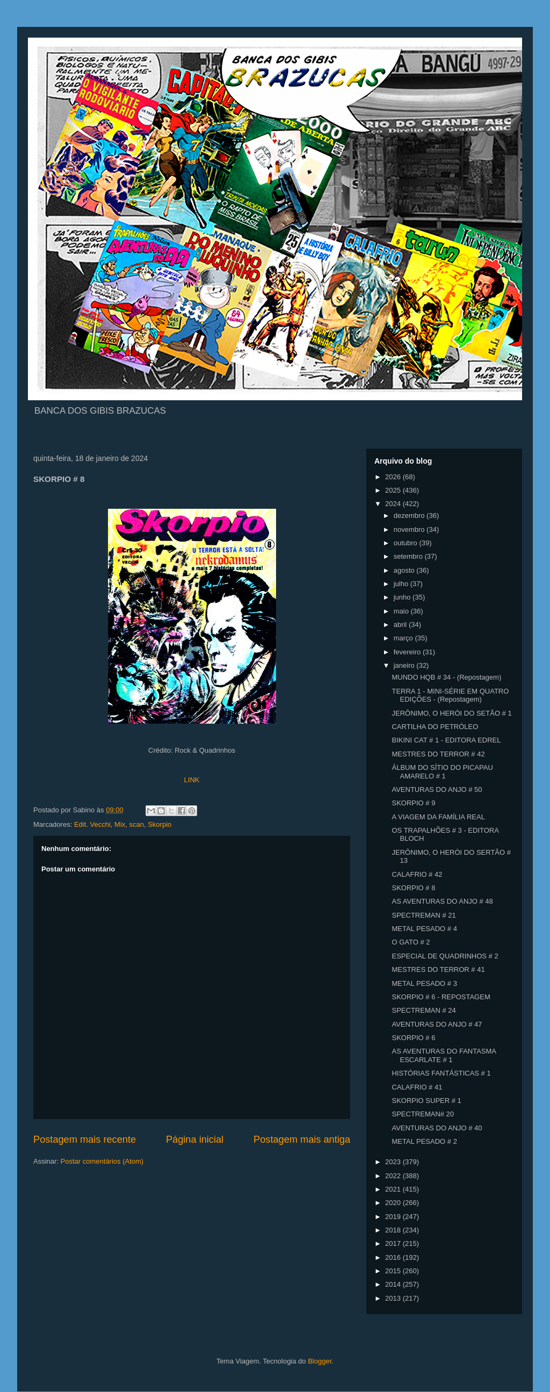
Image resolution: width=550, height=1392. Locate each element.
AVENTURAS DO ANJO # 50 (437, 789)
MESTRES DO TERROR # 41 (438, 969)
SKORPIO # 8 (413, 888)
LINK (192, 780)
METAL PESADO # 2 (424, 1141)
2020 (394, 1203)
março (404, 638)
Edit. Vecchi (92, 824)
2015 (394, 1271)
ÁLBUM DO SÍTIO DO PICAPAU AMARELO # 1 (442, 771)
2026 (394, 477)
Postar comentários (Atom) (102, 1161)
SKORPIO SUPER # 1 (426, 1101)
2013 (394, 1298)
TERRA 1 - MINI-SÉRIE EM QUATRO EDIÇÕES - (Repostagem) (450, 695)
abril (401, 625)
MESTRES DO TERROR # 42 (438, 754)
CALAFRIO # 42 (417, 874)
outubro (406, 543)
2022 (394, 1176)
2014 (394, 1284)
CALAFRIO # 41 (417, 1087)
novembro (410, 529)
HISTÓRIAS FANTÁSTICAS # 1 (441, 1073)
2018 (394, 1230)
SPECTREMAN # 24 (423, 1010)
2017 (394, 1243)
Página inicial (194, 1139)
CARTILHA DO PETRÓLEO (435, 727)
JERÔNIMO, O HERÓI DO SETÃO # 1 (451, 713)
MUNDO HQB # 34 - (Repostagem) (446, 677)
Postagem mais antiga (302, 1139)
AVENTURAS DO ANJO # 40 (437, 1128)
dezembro (410, 515)
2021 (394, 1189)
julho (402, 584)
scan (136, 824)
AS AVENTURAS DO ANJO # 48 (442, 901)
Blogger (319, 1361)
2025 (394, 490)
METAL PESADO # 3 (424, 983)
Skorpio (159, 824)
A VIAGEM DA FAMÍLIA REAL (438, 817)
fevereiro (408, 652)
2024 (394, 504)
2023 (394, 1162)
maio (402, 611)
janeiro (405, 665)
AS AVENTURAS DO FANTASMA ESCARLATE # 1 (444, 1055)
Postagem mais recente (84, 1139)
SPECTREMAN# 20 (423, 1114)
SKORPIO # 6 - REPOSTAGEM (441, 997)
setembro (409, 556)
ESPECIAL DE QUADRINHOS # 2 (445, 956)
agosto (405, 570)
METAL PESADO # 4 (424, 929)
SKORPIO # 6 (413, 1038)
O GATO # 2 (411, 942)
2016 (394, 1257)
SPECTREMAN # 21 (423, 915)
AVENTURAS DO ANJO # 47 (437, 1024)
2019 (394, 1217)
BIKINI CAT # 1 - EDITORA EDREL (446, 740)
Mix (119, 824)
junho (403, 597)
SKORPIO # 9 (413, 803)
